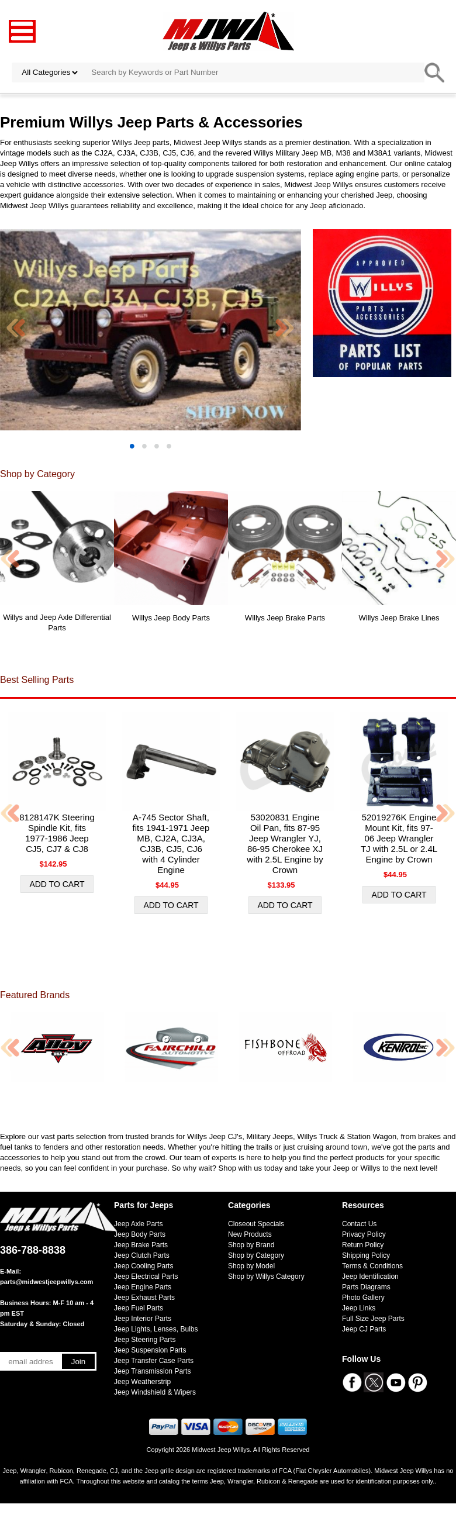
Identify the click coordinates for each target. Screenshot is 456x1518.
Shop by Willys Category (266, 1276)
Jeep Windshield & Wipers (155, 1392)
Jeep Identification (370, 1276)
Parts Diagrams (366, 1287)
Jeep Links (358, 1308)
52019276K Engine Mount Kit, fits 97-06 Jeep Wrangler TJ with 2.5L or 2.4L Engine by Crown (399, 838)
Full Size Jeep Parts (373, 1319)
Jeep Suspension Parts (150, 1350)
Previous (16, 328)
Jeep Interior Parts (142, 1319)
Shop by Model (251, 1266)
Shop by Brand (251, 1245)
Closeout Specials (256, 1224)
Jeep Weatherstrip (142, 1382)
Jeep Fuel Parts (138, 1308)
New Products (250, 1234)
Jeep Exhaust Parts (144, 1297)
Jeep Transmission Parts (152, 1371)
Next (284, 328)
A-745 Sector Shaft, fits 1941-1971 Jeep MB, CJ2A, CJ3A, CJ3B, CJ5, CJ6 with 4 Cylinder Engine (171, 843)
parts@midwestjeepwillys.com (46, 1281)
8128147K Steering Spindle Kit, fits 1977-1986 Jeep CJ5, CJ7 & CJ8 (56, 833)
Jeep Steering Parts (144, 1340)
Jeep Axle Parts (138, 1224)
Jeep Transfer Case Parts (154, 1361)
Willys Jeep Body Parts (171, 617)
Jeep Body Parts (139, 1234)
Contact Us (359, 1224)
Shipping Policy (366, 1255)
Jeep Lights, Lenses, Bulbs (156, 1329)
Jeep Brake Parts (141, 1245)
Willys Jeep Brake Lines (399, 617)
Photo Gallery (363, 1297)
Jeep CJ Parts (364, 1329)
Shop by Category (256, 1255)
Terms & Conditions (372, 1266)
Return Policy (363, 1245)
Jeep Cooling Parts (143, 1266)
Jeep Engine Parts (142, 1287)
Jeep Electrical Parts (146, 1276)
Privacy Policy (364, 1234)
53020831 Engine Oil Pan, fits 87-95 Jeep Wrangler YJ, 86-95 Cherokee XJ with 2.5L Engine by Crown (285, 843)
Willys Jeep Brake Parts (285, 617)
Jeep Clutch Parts (142, 1255)
